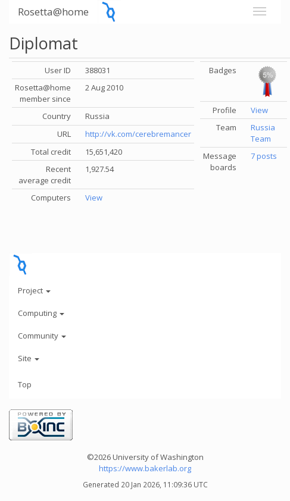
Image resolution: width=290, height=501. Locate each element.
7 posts (264, 156)
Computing (41, 313)
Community (42, 335)
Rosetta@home (53, 11)
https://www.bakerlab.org (145, 468)
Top (25, 384)
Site (28, 358)
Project (34, 290)
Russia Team (263, 133)
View (93, 197)
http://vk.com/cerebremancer (138, 134)
